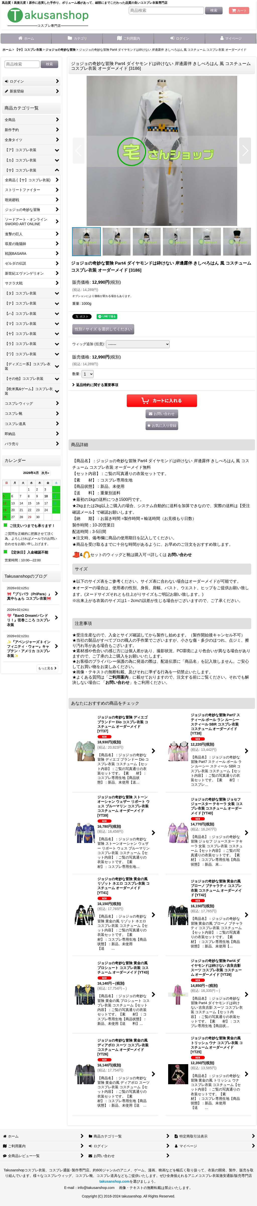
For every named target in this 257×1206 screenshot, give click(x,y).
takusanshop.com (114, 1181)
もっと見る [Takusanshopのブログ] (47, 668)
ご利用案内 (118, 677)
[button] (79, 151)
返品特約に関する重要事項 (95, 385)
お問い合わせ (180, 555)
